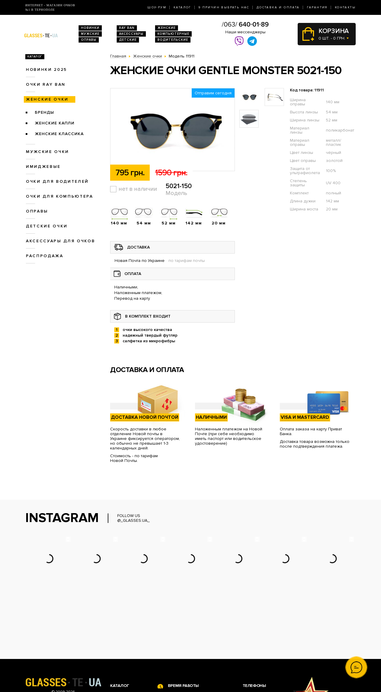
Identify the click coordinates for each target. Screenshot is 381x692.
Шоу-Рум (156, 7)
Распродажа (44, 255)
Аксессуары (131, 34)
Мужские (90, 34)
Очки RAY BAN (45, 84)
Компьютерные (173, 34)
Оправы (88, 40)
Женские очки (47, 99)
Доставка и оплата (278, 7)
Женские (166, 28)
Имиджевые (43, 166)
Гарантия (317, 7)
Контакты (345, 7)
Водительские (172, 40)
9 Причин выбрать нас (224, 7)
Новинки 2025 (46, 69)
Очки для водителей (57, 181)
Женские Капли (54, 123)
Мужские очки (47, 151)
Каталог (182, 7)
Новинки (90, 28)
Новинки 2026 (124, 633)
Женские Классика (59, 133)
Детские (128, 40)
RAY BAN (127, 28)
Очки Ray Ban (123, 639)
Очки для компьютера (59, 196)
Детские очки (47, 226)
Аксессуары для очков (60, 240)
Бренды (44, 112)
